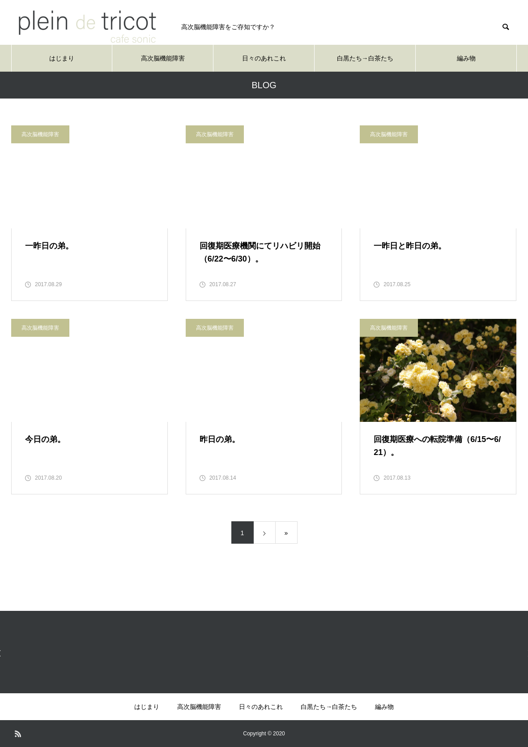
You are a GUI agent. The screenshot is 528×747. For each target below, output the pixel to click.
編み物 (466, 58)
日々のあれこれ (264, 58)
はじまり (61, 58)
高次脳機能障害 (163, 58)
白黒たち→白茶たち (365, 58)
